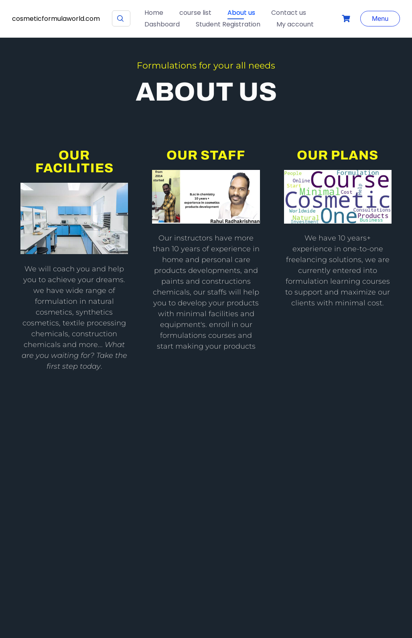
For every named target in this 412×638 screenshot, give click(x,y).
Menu (380, 18)
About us (241, 12)
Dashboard (162, 24)
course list (195, 12)
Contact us (288, 12)
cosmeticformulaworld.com (56, 18)
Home (153, 12)
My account (295, 24)
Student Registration (228, 24)
